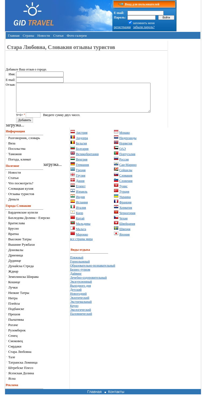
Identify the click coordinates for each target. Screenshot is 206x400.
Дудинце (14, 266)
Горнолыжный (80, 267)
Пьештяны (16, 325)
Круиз (74, 311)
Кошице (14, 288)
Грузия (80, 181)
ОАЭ (122, 154)
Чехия (123, 224)
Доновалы (15, 255)
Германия (82, 170)
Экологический (80, 315)
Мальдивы (83, 229)
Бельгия (81, 149)
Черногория (127, 218)
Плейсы (14, 309)
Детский (76, 295)
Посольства (16, 154)
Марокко (82, 240)
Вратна (13, 239)
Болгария (82, 154)
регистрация (122, 27)
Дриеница (15, 261)
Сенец (12, 341)
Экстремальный (81, 307)
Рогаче (13, 330)
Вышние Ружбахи (21, 250)
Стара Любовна (19, 357)
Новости (43, 35)
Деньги (13, 205)
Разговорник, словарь (24, 143)
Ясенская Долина (21, 379)
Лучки (13, 293)
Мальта (81, 235)
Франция (125, 208)
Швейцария (127, 229)
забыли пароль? (143, 27)
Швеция (124, 235)
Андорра (82, 143)
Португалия (127, 160)
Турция (124, 197)
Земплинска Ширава (23, 282)
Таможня (15, 160)
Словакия (126, 181)
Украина (125, 202)
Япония (124, 240)
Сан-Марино (128, 170)
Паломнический (81, 319)
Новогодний (78, 299)
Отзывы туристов (21, 199)
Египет (81, 192)
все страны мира (81, 244)
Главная (14, 35)
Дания (80, 186)
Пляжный (76, 263)
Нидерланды (128, 143)
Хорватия (125, 213)
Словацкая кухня (21, 194)
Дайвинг (76, 279)
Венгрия (81, 165)
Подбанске (16, 314)
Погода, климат (19, 165)
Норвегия (125, 149)
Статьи (58, 35)
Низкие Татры (18, 298)
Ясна (12, 384)
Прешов (14, 320)
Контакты (116, 397)
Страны (28, 35)
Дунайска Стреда (21, 272)
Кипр (79, 218)
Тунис (123, 192)
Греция (81, 176)
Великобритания (87, 160)
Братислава (16, 229)
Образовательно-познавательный (92, 271)
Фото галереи (77, 35)
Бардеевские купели (23, 218)
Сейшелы (126, 176)
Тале (11, 363)
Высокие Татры (19, 245)
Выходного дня (80, 291)
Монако (124, 138)
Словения (126, 186)
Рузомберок (17, 336)
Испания (82, 208)
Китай (80, 224)
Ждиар (13, 277)
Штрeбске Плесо (20, 373)
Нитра (12, 304)
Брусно (13, 234)
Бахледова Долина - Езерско (29, 223)
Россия (124, 165)
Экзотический (79, 303)
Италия (81, 213)
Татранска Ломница (23, 368)
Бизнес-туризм (80, 275)
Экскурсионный (81, 287)
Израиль (81, 197)
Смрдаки (14, 352)
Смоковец (15, 347)
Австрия (81, 138)
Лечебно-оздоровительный (88, 283)
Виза (12, 149)
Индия (80, 202)
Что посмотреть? (20, 189)
